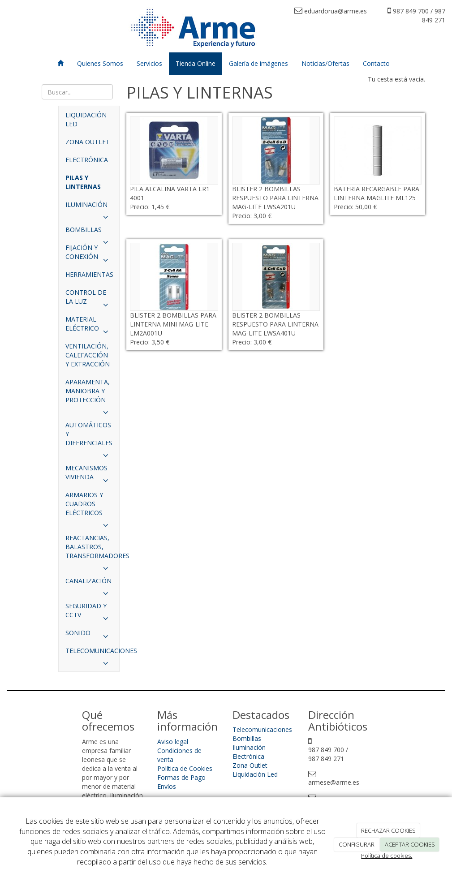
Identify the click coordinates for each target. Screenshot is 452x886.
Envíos (166, 786)
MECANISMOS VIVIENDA (88, 475)
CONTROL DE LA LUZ (88, 299)
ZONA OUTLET (87, 142)
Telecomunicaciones (262, 729)
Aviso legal (172, 741)
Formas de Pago (181, 777)
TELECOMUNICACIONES (92, 653)
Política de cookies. (386, 856)
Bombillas (246, 738)
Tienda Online (195, 63)
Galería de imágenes (258, 63)
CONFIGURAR (357, 844)
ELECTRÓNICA (86, 159)
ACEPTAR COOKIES (410, 844)
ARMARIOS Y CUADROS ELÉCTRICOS (88, 506)
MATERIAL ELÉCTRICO (88, 326)
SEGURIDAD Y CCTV (88, 613)
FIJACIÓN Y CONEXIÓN (88, 254)
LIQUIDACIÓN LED (86, 119)
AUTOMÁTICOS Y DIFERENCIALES (88, 436)
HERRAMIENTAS (89, 274)
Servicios (149, 63)
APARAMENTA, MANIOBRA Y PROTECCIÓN (88, 393)
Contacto (376, 63)
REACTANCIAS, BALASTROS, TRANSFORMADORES (92, 549)
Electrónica (248, 756)
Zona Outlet (249, 765)
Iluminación (249, 747)
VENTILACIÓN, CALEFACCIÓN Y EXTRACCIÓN (87, 355)
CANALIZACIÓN (88, 583)
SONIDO (88, 635)
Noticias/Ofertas (325, 63)
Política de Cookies (184, 768)
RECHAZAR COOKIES (388, 830)
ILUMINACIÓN (88, 207)
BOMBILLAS (88, 232)
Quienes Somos (100, 63)
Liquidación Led (255, 774)
